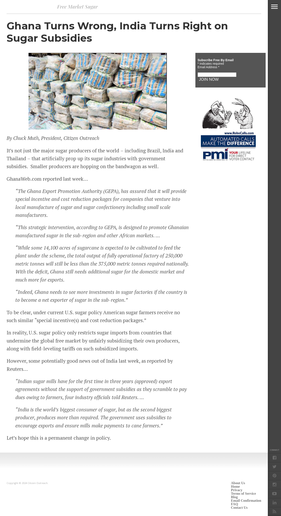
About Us (238, 483)
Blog (234, 497)
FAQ (234, 504)
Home (235, 486)
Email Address (208, 67)
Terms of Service (243, 493)
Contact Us (239, 507)
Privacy (236, 490)
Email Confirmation (246, 500)
